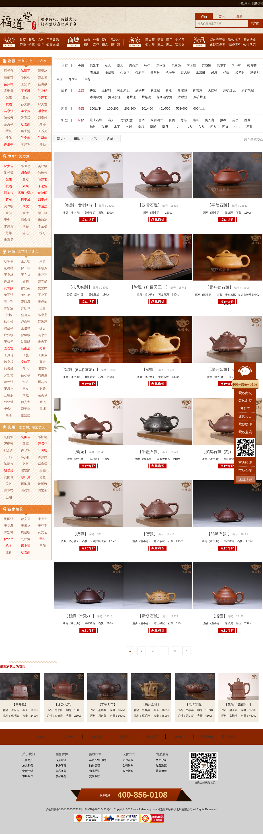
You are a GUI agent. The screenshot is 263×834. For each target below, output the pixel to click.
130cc (105, 294)
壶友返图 (52, 44)
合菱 (172, 120)
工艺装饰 (52, 40)
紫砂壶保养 (217, 44)
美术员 (180, 40)
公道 (96, 40)
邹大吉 (73, 79)
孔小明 (236, 65)
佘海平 (170, 72)
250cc (77, 715)
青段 (169, 90)
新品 (32, 40)
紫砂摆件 (245, 424)
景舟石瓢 (96, 120)
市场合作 (27, 776)
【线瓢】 (80, 534)
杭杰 (108, 65)
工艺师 (69, 736)
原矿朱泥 (247, 90)
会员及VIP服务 (98, 760)
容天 (111, 120)
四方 (213, 127)
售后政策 (161, 760)
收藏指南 (234, 44)
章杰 (120, 65)
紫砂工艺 (152, 736)
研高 (160, 40)
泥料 (40, 40)
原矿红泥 (229, 90)
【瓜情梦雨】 (194, 704)
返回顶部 (245, 479)
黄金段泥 (114, 97)
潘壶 (247, 120)
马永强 (161, 65)
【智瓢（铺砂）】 (80, 616)
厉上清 (191, 65)
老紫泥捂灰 (163, 459)
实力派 (180, 44)
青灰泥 (197, 90)
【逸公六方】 (63, 704)
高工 (160, 44)
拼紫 (93, 90)
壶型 (40, 44)
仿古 (237, 127)
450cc (252, 715)
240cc (34, 715)
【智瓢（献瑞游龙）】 (80, 369)
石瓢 (249, 127)
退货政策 (161, 765)
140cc (110, 377)
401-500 (164, 108)
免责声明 (27, 770)
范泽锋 (206, 65)
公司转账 (128, 765)
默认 (62, 138)
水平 (117, 127)
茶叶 (87, 44)
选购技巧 (234, 40)
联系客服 (61, 765)
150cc (168, 212)
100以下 (95, 108)
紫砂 (9, 40)
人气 (95, 138)
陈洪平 (94, 65)
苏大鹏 (185, 72)
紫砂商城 (245, 393)
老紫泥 (131, 97)
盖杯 (96, 44)
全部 (81, 65)
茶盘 (105, 44)
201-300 (130, 108)
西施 (225, 127)
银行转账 (128, 770)
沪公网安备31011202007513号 (64, 809)
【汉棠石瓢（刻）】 (219, 451)
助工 (169, 44)
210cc (176, 459)
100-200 (112, 108)
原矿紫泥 (199, 97)
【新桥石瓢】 (150, 616)
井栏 (177, 127)
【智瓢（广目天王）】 (150, 287)
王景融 (200, 72)
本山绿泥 (96, 97)
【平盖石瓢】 (219, 205)
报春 (223, 120)
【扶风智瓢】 (80, 287)
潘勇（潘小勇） (72, 212)
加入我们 (27, 765)
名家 (135, 40)
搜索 (255, 23)
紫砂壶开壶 (217, 40)
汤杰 (87, 79)
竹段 (129, 127)
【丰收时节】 (107, 704)
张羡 (226, 72)
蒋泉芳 (252, 65)
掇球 (153, 127)
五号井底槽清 (98, 541)
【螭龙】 (80, 451)
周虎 (59, 79)
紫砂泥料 (124, 736)
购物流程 (257, 3)
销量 (79, 138)
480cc (165, 715)
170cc (112, 541)
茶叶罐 (115, 44)
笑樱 (105, 127)
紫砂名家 (96, 736)
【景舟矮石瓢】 (219, 287)
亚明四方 (156, 120)
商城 (73, 40)
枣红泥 (155, 90)
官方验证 (245, 462)
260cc (110, 623)
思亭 (184, 120)
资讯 (199, 40)
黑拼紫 (140, 90)
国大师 (150, 40)
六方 (201, 127)
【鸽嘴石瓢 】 (219, 534)
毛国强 (176, 65)
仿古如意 (126, 120)
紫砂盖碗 (245, 432)
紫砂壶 (41, 736)
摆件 (105, 40)
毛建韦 (109, 72)
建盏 (87, 40)
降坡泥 (182, 90)
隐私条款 (61, 770)
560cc (121, 715)
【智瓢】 (150, 369)
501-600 (181, 108)
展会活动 (249, 40)
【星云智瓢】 (219, 369)
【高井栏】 (20, 704)
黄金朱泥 (123, 90)
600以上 (199, 108)
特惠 (32, 44)
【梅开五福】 (151, 704)
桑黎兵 (155, 72)
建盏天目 (245, 416)
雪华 (141, 120)
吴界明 (240, 72)
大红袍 (212, 90)
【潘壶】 (219, 616)
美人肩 (209, 120)
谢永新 (133, 65)
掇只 (165, 127)
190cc (105, 459)
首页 (23, 40)
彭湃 (214, 72)
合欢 (235, 120)
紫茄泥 (146, 97)
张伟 (147, 65)
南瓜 (196, 120)
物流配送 (94, 770)
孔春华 (124, 72)
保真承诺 (61, 760)
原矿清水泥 (164, 97)
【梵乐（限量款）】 (238, 704)
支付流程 (128, 760)
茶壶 (23, 44)
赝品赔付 (61, 776)
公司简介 (27, 760)
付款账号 (244, 3)
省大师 (150, 44)
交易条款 (94, 776)
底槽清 (182, 97)
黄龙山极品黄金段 (248, 294)
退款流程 (161, 770)
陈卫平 (221, 65)
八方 (189, 127)
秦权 (141, 127)
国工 (169, 40)
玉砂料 (106, 90)
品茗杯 (115, 40)
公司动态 (249, 44)
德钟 (93, 127)
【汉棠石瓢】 (150, 205)
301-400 (147, 108)
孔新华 (140, 72)
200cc (110, 212)
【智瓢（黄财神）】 (80, 205)
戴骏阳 (255, 72)
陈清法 (94, 72)
